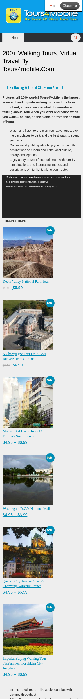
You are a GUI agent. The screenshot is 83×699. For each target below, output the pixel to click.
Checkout (69, 6)
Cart (5, 647)
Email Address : (13, 611)
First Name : (31, 591)
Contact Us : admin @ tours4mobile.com (30, 673)
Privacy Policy (12, 656)
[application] (41, 197)
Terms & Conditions (15, 664)
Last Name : (31, 601)
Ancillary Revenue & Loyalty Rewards (28, 681)
